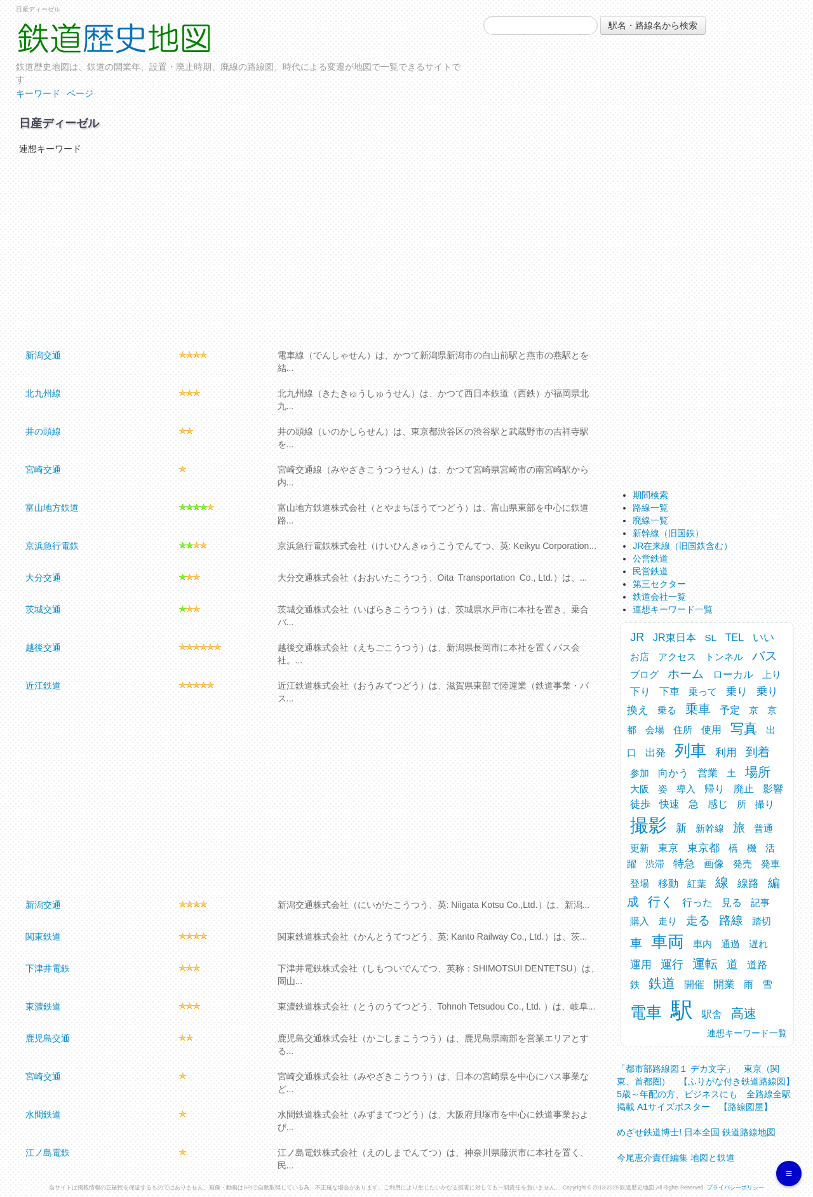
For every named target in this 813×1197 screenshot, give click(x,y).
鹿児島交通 (47, 1038)
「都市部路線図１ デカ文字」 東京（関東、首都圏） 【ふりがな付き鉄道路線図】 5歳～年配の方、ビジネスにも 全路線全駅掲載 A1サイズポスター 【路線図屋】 (710, 1084)
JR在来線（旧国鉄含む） (682, 546)
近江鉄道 (43, 685)
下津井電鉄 (47, 968)
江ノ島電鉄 (47, 1152)
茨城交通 (43, 609)
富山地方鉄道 (52, 508)
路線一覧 (650, 508)
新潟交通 (43, 355)
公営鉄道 (650, 558)
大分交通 (43, 577)
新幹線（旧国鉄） (668, 533)
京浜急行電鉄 (52, 546)
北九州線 (43, 393)
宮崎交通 (43, 469)
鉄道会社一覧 (659, 597)
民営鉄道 (650, 571)
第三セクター (659, 584)
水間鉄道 (43, 1114)
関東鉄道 (43, 936)
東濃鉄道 (43, 1006)
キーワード (38, 93)
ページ (80, 93)
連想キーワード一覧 (673, 609)
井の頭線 (43, 431)
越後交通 (43, 647)
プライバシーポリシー (735, 1187)
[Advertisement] (306, 250)
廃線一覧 (650, 520)
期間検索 (650, 495)
